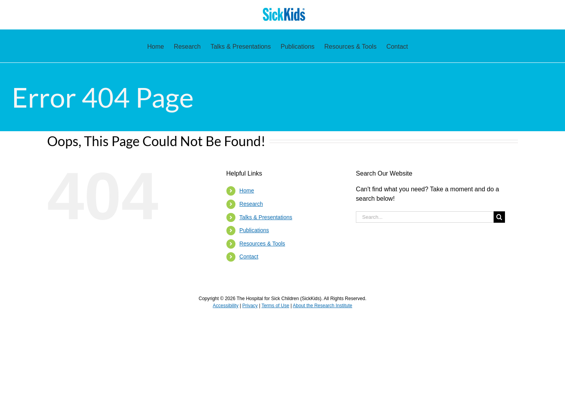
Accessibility (225, 305)
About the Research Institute (322, 305)
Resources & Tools (262, 243)
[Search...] (425, 217)
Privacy (249, 305)
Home (246, 190)
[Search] (499, 217)
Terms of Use (275, 305)
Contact (248, 256)
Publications (254, 230)
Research (251, 204)
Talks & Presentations (265, 217)
